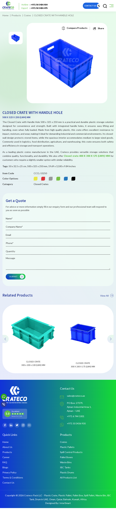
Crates (27, 15)
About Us (7, 450)
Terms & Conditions (12, 480)
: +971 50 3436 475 (34, 8)
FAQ (4, 465)
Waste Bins (66, 465)
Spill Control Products (71, 455)
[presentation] (5, 348)
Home (5, 15)
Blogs (5, 470)
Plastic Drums (67, 475)
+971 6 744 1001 (75, 419)
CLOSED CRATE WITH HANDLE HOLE (54, 15)
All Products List (68, 480)
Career (6, 460)
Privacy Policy (9, 475)
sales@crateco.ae (76, 398)
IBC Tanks (65, 470)
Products (16, 15)
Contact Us (8, 485)
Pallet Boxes (66, 460)
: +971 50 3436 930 (34, 4)
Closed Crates (41, 190)
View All (107, 304)
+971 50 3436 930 (76, 426)
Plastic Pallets (67, 450)
